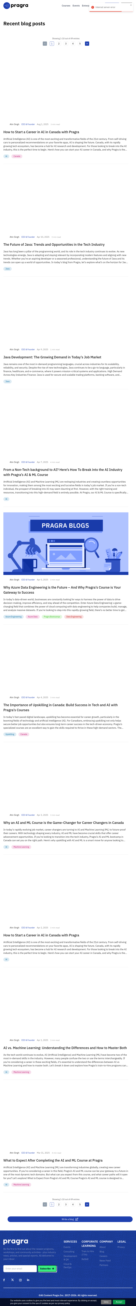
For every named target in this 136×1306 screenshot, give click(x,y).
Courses (66, 5)
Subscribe (47, 1268)
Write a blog (70, 1219)
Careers (103, 1256)
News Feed (105, 1260)
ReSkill (85, 1259)
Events (76, 5)
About (103, 1247)
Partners (104, 1265)
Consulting (69, 1251)
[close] (131, 5)
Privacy (121, 1247)
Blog (102, 1251)
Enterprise (87, 5)
